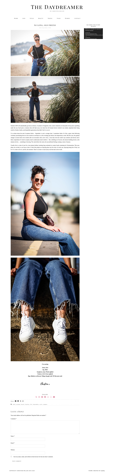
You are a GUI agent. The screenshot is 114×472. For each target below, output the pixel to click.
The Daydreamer (57, 6)
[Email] (101, 18)
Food (59, 18)
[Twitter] (86, 18)
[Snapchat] (51, 397)
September (36, 404)
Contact (77, 18)
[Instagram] (90, 18)
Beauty (40, 18)
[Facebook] (93, 18)
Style (32, 18)
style (41, 404)
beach (22, 404)
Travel (50, 18)
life (31, 404)
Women (67, 18)
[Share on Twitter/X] (20, 401)
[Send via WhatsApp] (23, 401)
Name (13, 436)
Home (16, 18)
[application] (93, 33)
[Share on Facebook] (18, 401)
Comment (14, 418)
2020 (14, 404)
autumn (18, 404)
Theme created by (96, 470)
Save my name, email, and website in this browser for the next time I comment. (33, 456)
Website (13, 450)
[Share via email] (15, 401)
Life (23, 18)
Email (13, 443)
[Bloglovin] (97, 18)
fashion (27, 404)
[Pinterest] (42, 397)
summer (45, 404)
